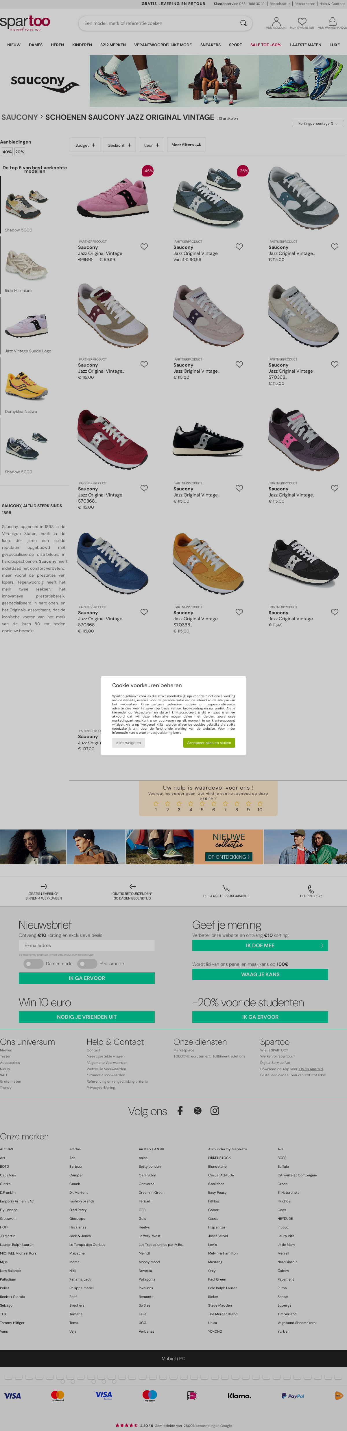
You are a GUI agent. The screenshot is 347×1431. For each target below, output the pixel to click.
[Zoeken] (243, 23)
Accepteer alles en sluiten (209, 743)
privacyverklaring (159, 733)
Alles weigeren (128, 743)
